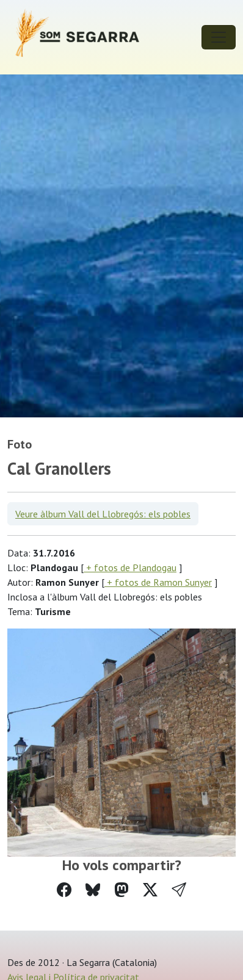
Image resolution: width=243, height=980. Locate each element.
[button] (179, 890)
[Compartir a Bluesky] (92, 890)
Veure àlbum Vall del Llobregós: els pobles (102, 514)
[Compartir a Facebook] (64, 890)
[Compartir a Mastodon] (121, 890)
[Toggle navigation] (218, 37)
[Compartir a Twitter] (150, 890)
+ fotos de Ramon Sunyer (158, 582)
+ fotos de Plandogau (130, 567)
